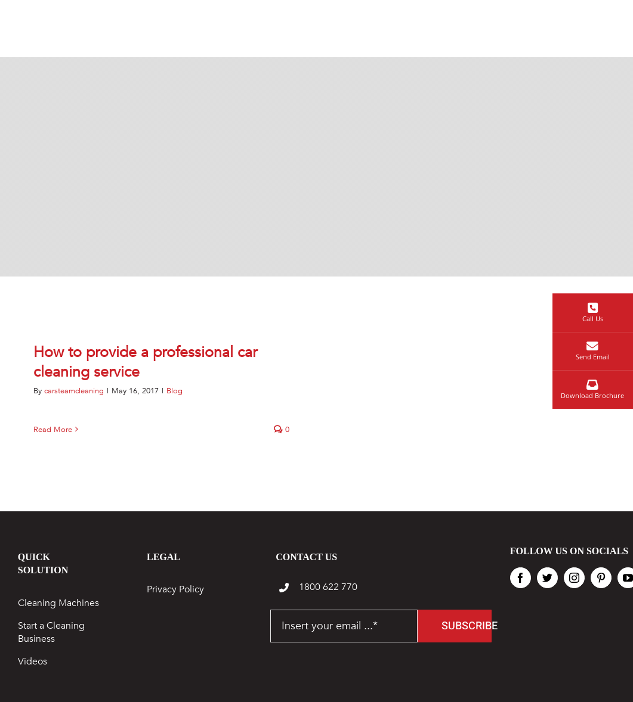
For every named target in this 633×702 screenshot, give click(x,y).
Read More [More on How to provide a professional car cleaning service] (52, 429)
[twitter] (547, 577)
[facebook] (520, 577)
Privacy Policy (175, 589)
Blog (174, 391)
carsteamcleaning (74, 391)
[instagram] (574, 577)
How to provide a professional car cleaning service (145, 362)
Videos (32, 661)
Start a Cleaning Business (51, 632)
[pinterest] (601, 577)
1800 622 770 (328, 587)
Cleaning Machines (58, 603)
